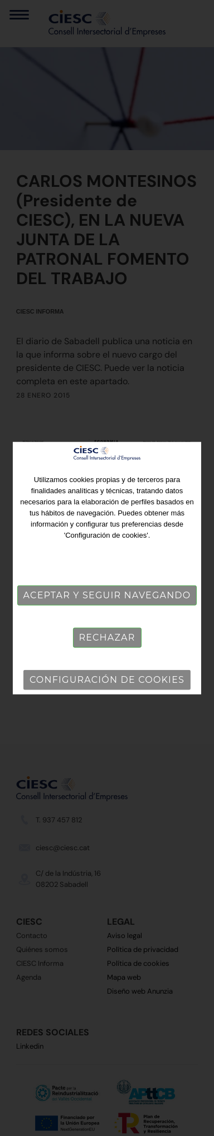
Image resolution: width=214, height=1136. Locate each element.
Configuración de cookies (107, 679)
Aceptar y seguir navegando (107, 595)
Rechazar (107, 637)
